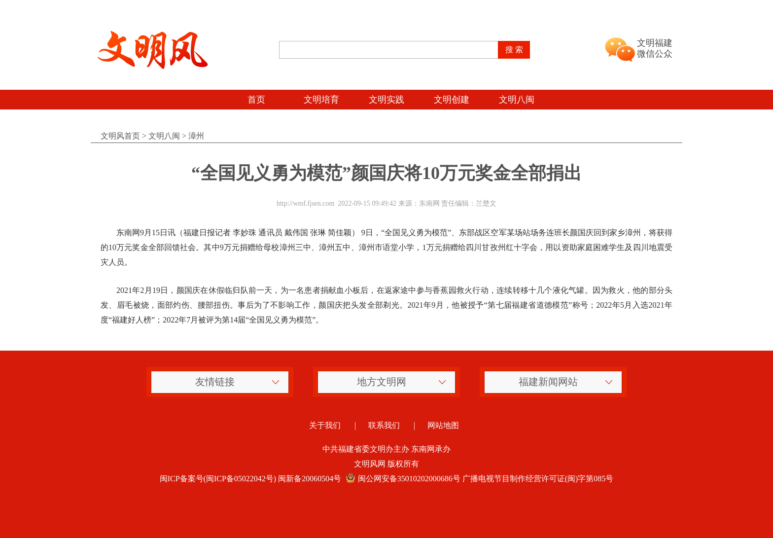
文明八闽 (516, 100)
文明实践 (386, 100)
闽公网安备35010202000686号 (401, 478)
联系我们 (384, 425)
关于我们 (325, 425)
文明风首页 (120, 136)
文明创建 (451, 100)
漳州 (196, 136)
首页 (256, 100)
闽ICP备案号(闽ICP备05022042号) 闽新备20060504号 (250, 478)
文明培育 (321, 100)
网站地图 (443, 425)
